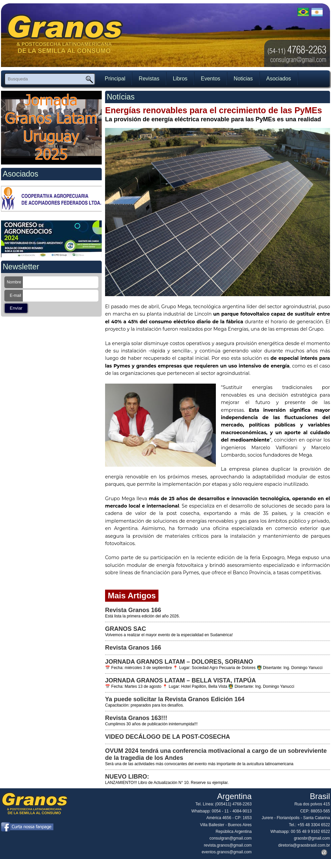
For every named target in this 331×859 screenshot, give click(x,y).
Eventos (210, 78)
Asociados (278, 78)
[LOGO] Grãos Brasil (65, 37)
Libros (180, 78)
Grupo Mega (176, 307)
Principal (115, 78)
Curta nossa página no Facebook (27, 827)
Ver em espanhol (317, 12)
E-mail (15, 295)
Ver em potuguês (303, 12)
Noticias (243, 78)
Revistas (149, 78)
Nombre (14, 282)
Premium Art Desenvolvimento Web (324, 852)
